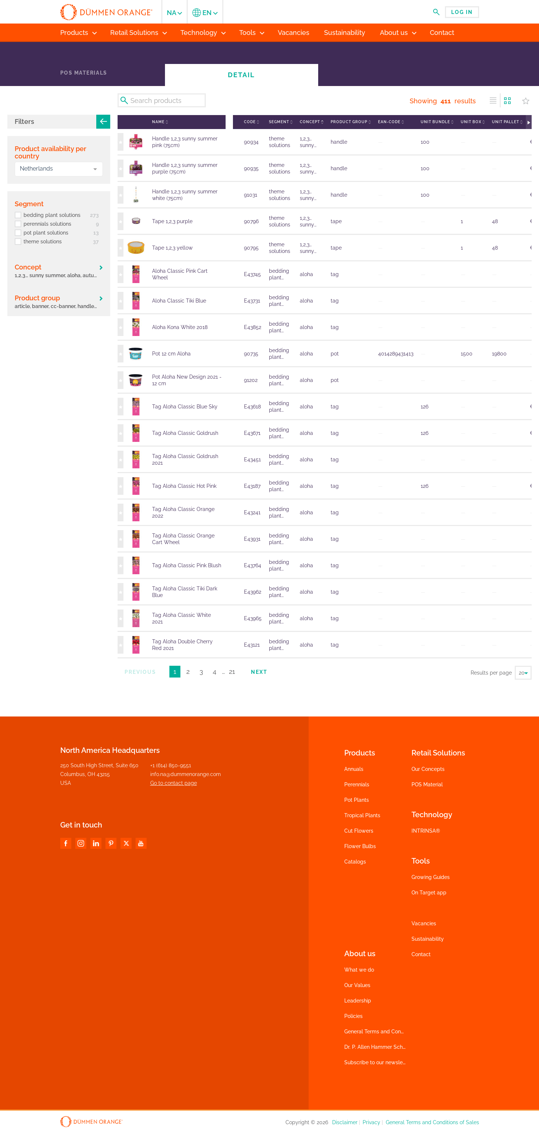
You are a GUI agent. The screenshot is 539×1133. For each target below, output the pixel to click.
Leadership (357, 1001)
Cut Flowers (358, 831)
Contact (421, 954)
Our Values (357, 985)
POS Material (427, 784)
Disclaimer (344, 1122)
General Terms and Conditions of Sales (391, 1031)
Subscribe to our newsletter (377, 1062)
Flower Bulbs (360, 846)
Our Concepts (428, 769)
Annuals (353, 769)
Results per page (491, 673)
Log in (462, 12)
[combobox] (59, 169)
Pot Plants (356, 800)
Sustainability (428, 939)
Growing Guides (431, 877)
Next (259, 672)
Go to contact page (173, 783)
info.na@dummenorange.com (185, 774)
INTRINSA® (426, 831)
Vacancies (424, 923)
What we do (359, 970)
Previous (140, 672)
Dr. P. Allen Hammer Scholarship (383, 1047)
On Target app (429, 893)
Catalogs (355, 862)
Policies (353, 1016)
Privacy (371, 1122)
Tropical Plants (362, 815)
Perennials (356, 784)
